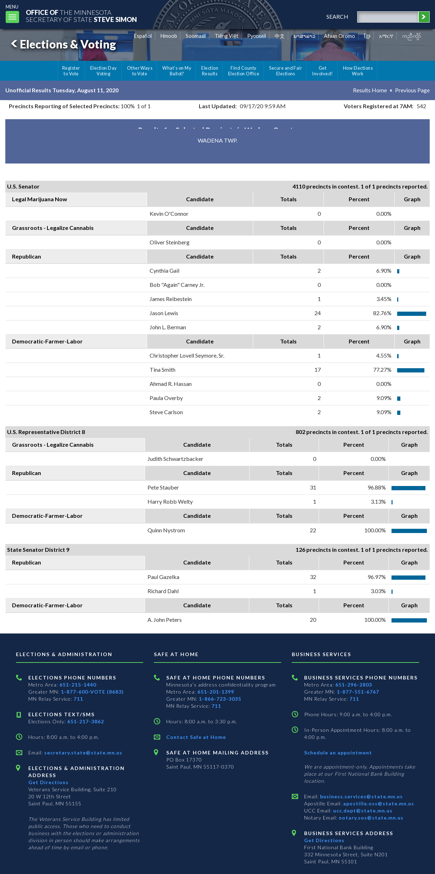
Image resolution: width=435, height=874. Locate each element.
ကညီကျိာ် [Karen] (411, 36)
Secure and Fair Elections (285, 70)
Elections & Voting (62, 44)
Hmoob (169, 36)
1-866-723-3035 (220, 699)
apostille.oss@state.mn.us (378, 803)
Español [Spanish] (143, 36)
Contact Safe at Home (196, 737)
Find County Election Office (243, 70)
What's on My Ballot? (176, 70)
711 (78, 699)
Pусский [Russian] (256, 36)
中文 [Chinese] (280, 36)
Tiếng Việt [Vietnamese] (226, 36)
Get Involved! (322, 70)
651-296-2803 (353, 685)
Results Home (370, 90)
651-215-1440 (77, 685)
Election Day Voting (103, 70)
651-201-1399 (215, 692)
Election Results (209, 70)
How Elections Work (358, 70)
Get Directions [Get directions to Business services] (324, 840)
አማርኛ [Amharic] (386, 36)
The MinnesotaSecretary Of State (81, 15)
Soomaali (196, 36)
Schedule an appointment (338, 752)
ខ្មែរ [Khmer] (367, 36)
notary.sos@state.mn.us (370, 818)
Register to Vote (71, 70)
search (337, 16)
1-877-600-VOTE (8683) (92, 692)
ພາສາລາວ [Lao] (304, 36)
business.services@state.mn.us (361, 796)
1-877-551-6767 (358, 692)
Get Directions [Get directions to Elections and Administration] (48, 782)
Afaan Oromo (339, 36)
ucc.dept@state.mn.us (362, 811)
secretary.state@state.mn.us (82, 752)
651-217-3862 (85, 721)
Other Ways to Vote (140, 70)
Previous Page (412, 90)
